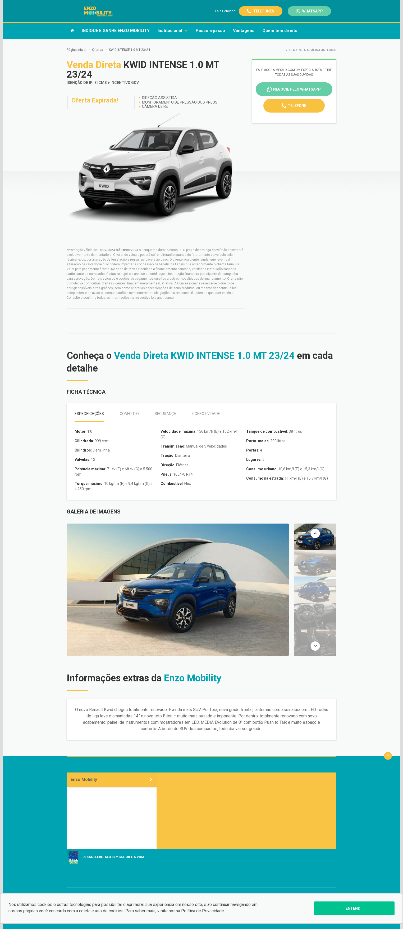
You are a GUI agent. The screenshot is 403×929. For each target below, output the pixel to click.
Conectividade (206, 414)
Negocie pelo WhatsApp (297, 89)
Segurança (165, 414)
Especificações (89, 414)
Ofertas (97, 50)
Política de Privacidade (202, 910)
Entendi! (354, 908)
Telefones (263, 11)
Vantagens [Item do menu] (243, 30)
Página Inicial (76, 50)
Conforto (129, 414)
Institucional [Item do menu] (173, 30)
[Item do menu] (72, 30)
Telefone (297, 106)
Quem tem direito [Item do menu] (279, 30)
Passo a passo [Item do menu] (210, 30)
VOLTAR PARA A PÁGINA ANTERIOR (310, 50)
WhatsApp (312, 11)
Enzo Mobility (112, 779)
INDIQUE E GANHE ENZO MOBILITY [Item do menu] (116, 30)
